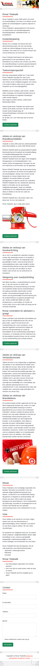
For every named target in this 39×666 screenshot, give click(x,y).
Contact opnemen (10, 125)
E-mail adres (6, 602)
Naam (4, 593)
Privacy (27, 658)
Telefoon (5, 611)
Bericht (4, 621)
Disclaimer (21, 658)
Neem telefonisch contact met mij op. (17, 639)
